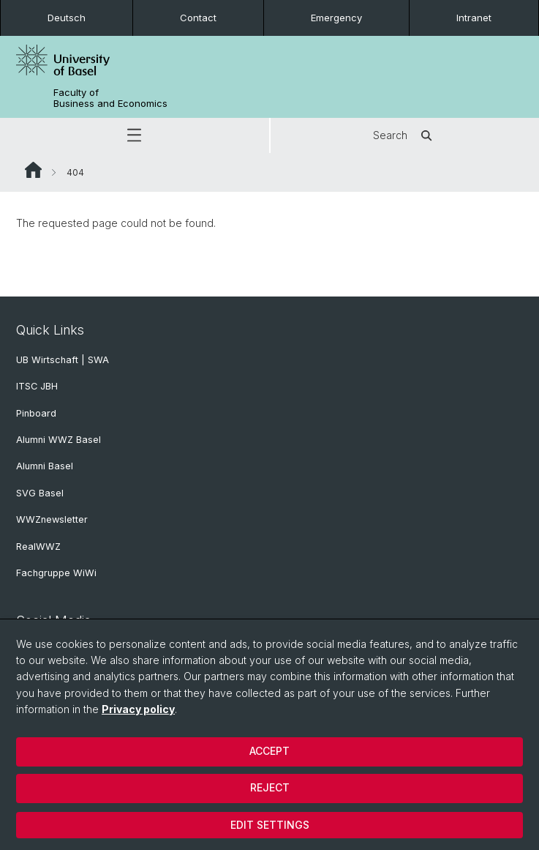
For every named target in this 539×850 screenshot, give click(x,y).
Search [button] (405, 135)
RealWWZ (38, 546)
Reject (270, 787)
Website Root (33, 170)
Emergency (336, 17)
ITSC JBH (37, 386)
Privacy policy (138, 709)
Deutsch (67, 17)
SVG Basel (40, 493)
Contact (198, 17)
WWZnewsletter (52, 519)
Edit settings (269, 825)
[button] (134, 135)
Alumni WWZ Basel (58, 439)
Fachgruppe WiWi (56, 572)
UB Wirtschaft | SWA (62, 359)
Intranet (473, 17)
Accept (269, 751)
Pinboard (36, 413)
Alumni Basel (44, 466)
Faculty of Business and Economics (110, 98)
